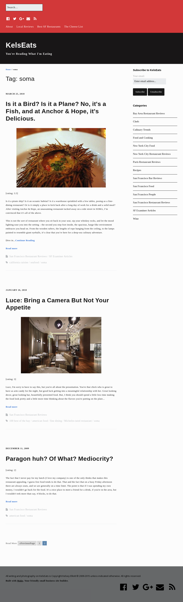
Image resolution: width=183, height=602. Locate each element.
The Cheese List (73, 26)
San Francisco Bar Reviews (147, 178)
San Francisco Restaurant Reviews (28, 256)
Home (8, 69)
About (9, 26)
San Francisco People (144, 194)
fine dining (56, 421)
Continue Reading (25, 240)
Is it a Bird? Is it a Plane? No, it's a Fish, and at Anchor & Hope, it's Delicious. (56, 111)
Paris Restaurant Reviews (146, 162)
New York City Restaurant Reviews (152, 154)
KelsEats (21, 45)
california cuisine (18, 262)
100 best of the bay (19, 421)
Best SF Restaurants (49, 26)
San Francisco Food (143, 186)
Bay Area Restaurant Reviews (149, 113)
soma (44, 262)
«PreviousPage (27, 543)
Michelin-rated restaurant (78, 421)
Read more (11, 248)
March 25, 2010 (15, 94)
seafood (35, 262)
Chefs (136, 121)
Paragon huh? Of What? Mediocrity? (59, 458)
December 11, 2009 (17, 448)
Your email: (139, 76)
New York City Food (144, 145)
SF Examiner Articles (61, 256)
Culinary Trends (141, 129)
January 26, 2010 (16, 290)
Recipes (137, 170)
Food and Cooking (143, 137)
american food (40, 421)
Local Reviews (25, 26)
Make (20, 580)
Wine (136, 218)
